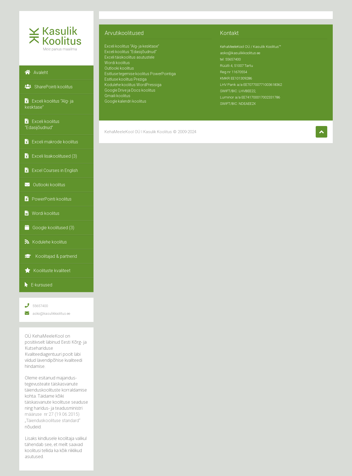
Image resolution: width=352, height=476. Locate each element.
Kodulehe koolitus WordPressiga (133, 85)
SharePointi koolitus (49, 86)
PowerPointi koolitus (48, 199)
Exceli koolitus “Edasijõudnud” (42, 124)
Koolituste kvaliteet (47, 270)
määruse (34, 414)
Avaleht (36, 72)
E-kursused (38, 285)
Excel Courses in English (51, 170)
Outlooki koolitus (45, 184)
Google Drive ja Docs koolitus (130, 90)
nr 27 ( (49, 414)
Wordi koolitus (42, 213)
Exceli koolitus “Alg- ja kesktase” (49, 104)
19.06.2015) (67, 414)
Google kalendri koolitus (125, 101)
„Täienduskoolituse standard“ (52, 420)
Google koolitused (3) (49, 227)
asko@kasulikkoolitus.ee (240, 53)
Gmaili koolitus (117, 96)
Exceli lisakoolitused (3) (51, 156)
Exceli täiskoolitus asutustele (129, 57)
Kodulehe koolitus (46, 242)
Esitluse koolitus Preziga (126, 79)
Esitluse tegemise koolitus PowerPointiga (140, 74)
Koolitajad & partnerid (51, 256)
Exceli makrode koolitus (51, 141)
